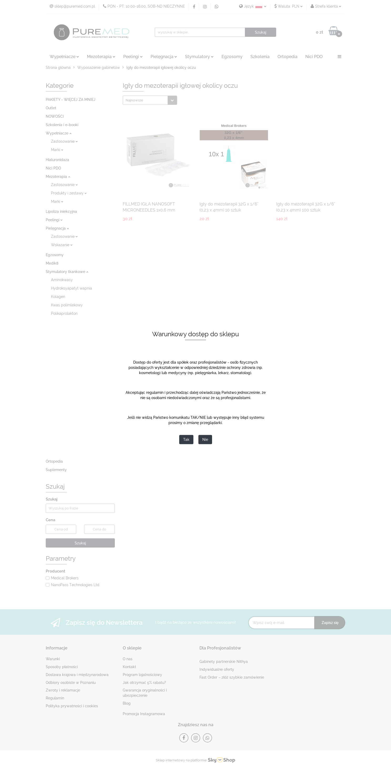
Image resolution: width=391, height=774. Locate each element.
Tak (186, 440)
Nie (205, 440)
